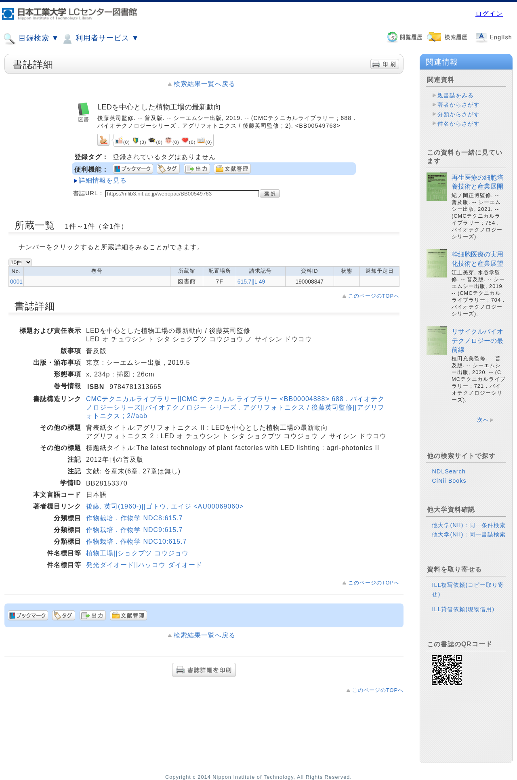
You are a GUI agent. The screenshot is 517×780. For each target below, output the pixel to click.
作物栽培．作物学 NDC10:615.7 (136, 541)
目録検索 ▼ (31, 39)
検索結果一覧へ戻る (204, 83)
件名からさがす (458, 123)
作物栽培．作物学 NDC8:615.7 (134, 518)
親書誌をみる (455, 95)
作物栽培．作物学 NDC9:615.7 (134, 529)
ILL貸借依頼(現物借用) (463, 609)
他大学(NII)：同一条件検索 (469, 525)
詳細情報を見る (103, 180)
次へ (483, 419)
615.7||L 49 (251, 281)
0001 (16, 281)
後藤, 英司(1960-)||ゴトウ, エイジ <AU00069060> (165, 506)
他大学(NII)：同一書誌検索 (469, 534)
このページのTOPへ (373, 296)
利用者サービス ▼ (100, 39)
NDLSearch (448, 471)
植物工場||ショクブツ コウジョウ (137, 553)
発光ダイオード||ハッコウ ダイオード (144, 564)
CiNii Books (449, 480)
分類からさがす (458, 114)
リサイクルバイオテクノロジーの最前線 (477, 340)
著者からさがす (458, 104)
